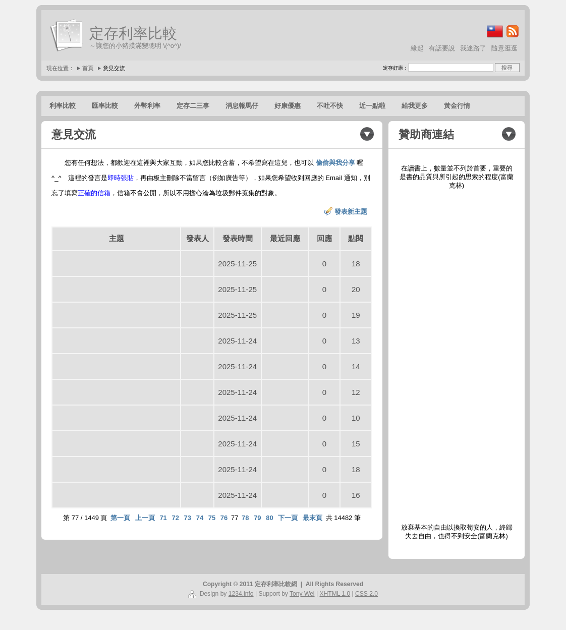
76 (224, 518)
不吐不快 (330, 105)
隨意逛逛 (504, 48)
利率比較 (62, 105)
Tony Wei (302, 593)
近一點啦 (372, 105)
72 (175, 518)
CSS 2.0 (366, 593)
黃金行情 (457, 105)
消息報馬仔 (241, 105)
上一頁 (145, 518)
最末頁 (312, 518)
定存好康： (395, 68)
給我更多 (415, 105)
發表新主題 (350, 211)
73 (187, 518)
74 (199, 518)
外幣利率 (147, 105)
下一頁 (288, 518)
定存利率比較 (133, 33)
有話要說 (442, 48)
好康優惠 (287, 105)
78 (245, 518)
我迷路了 (473, 48)
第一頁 (120, 518)
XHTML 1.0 (334, 593)
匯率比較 (105, 105)
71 (162, 518)
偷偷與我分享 (335, 162)
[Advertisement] (456, 356)
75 (211, 518)
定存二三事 (193, 105)
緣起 (417, 48)
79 (257, 518)
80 (269, 518)
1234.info (241, 593)
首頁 (87, 68)
